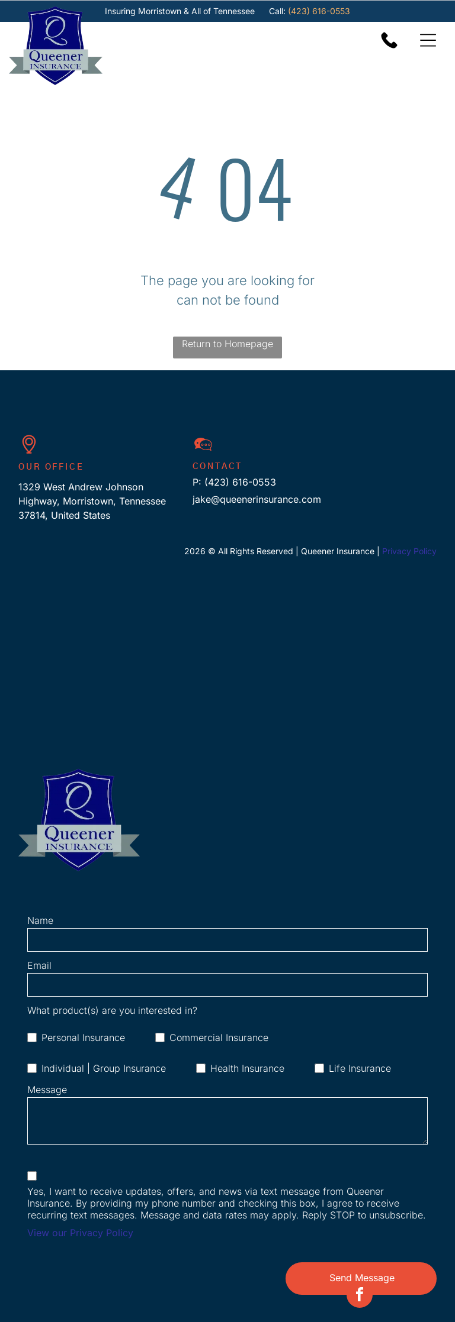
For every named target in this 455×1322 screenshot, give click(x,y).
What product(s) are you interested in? (112, 1010)
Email (39, 965)
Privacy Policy (409, 551)
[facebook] (360, 1307)
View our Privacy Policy (80, 1233)
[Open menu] (428, 40)
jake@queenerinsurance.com (257, 499)
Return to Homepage (227, 344)
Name (40, 920)
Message (47, 1089)
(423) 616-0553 (319, 11)
